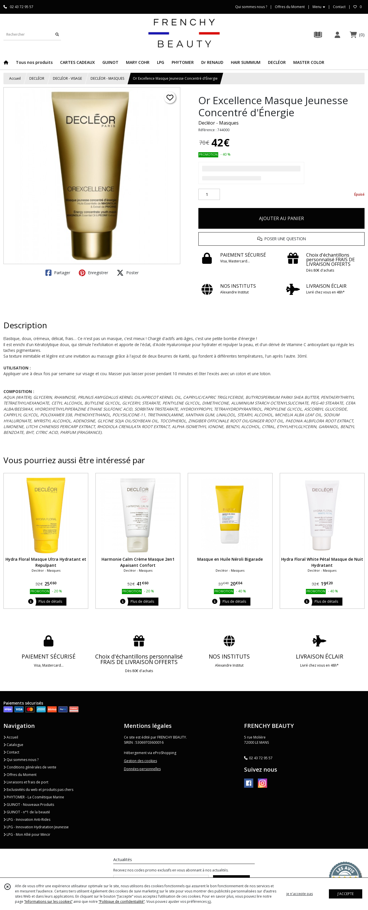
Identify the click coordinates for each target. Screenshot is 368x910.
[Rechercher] (57, 34)
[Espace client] (337, 34)
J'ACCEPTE (346, 893)
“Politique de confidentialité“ (122, 901)
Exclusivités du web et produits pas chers (38, 789)
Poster (128, 272)
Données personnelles (142, 768)
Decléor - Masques (218, 123)
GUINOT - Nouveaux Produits (28, 804)
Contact (339, 6)
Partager (57, 272)
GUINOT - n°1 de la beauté (26, 812)
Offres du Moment (20, 774)
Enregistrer (93, 272)
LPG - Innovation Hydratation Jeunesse (36, 827)
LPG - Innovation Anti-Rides (26, 819)
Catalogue (13, 744)
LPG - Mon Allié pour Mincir (26, 834)
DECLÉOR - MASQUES (107, 78)
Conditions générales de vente (29, 767)
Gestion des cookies (140, 760)
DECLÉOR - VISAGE (67, 78)
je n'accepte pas (299, 893)
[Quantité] (209, 194)
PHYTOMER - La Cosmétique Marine (33, 797)
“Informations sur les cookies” (48, 901)
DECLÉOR (36, 78)
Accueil (15, 78)
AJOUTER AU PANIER (281, 218)
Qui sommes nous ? (21, 759)
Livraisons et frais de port (25, 782)
